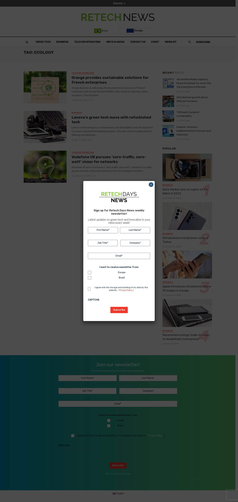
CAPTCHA (93, 299)
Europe (121, 272)
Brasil (122, 277)
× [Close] (151, 184)
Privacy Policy (125, 290)
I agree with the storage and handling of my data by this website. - (121, 288)
